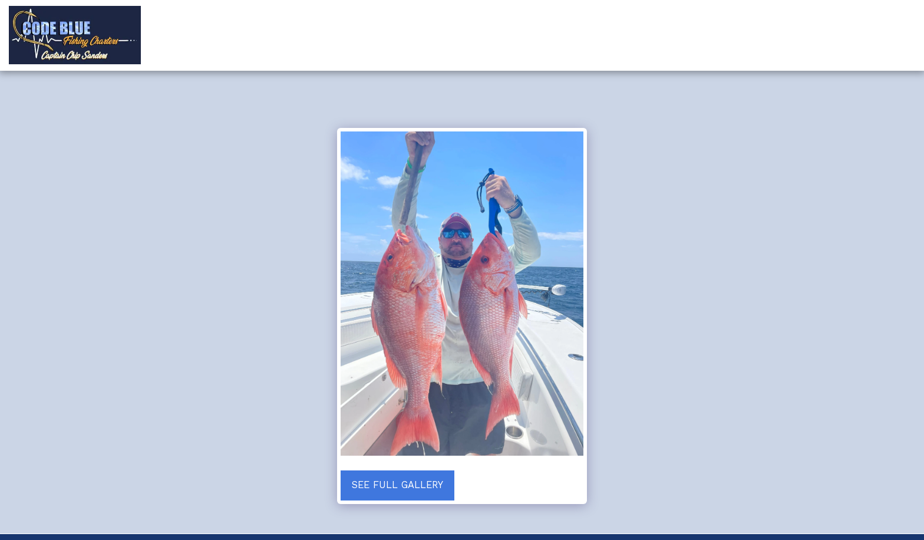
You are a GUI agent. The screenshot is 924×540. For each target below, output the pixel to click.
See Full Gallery (397, 484)
